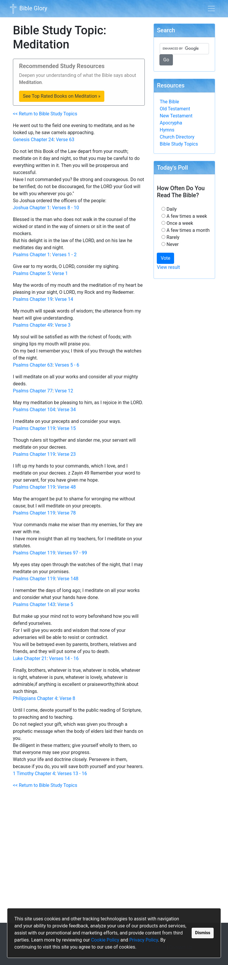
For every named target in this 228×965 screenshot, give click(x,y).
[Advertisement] (79, 858)
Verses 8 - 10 (65, 207)
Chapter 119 (42, 428)
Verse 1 (60, 273)
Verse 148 (67, 578)
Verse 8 (67, 698)
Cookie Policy (105, 940)
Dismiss (202, 932)
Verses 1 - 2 (64, 254)
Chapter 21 (35, 658)
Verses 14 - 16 (64, 658)
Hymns (167, 130)
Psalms (20, 254)
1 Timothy (23, 773)
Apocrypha (171, 123)
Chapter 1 (40, 207)
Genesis (21, 139)
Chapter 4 (47, 698)
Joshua (20, 207)
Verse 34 (66, 409)
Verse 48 (66, 487)
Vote (165, 258)
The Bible (169, 101)
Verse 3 (62, 325)
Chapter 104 (42, 409)
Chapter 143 (42, 604)
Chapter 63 (41, 365)
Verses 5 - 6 (67, 365)
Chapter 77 (41, 391)
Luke (18, 658)
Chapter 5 (40, 273)
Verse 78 (66, 513)
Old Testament (175, 109)
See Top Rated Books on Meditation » (62, 96)
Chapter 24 (42, 139)
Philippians (24, 698)
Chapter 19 (41, 299)
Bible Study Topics (179, 144)
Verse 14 (64, 299)
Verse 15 (66, 428)
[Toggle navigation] (211, 8)
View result (168, 267)
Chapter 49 (41, 325)
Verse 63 (65, 139)
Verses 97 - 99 (72, 553)
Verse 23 (66, 454)
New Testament (176, 116)
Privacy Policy (143, 940)
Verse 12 (64, 391)
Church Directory (177, 137)
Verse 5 (65, 604)
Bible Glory (27, 9)
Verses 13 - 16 (72, 773)
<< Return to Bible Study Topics (45, 114)
